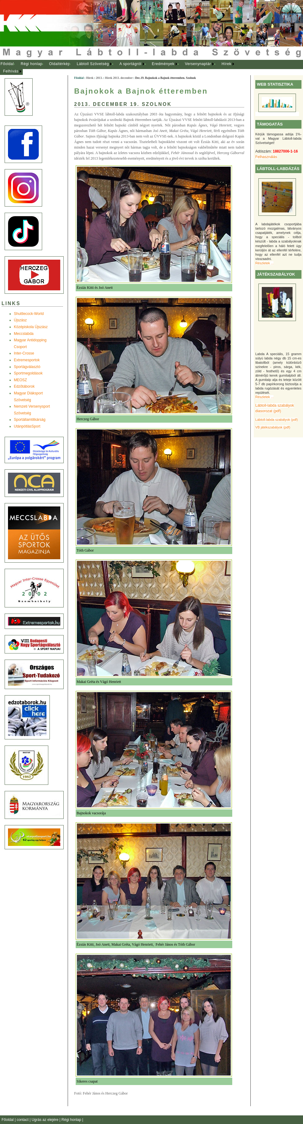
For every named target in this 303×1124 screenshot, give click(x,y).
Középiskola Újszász (31, 327)
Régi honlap (31, 64)
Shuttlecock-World (29, 314)
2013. (99, 77)
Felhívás (10, 71)
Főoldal (7, 64)
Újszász (20, 320)
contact (23, 1120)
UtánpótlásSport (27, 426)
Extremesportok (27, 360)
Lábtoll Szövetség (93, 64)
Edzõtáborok (24, 386)
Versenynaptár (198, 64)
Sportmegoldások (28, 373)
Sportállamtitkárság (30, 419)
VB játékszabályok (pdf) (272, 427)
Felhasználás (266, 157)
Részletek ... (264, 263)
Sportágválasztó (27, 367)
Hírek (226, 64)
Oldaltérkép (59, 64)
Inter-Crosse (24, 353)
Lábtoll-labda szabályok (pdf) (276, 419)
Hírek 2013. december (119, 77)
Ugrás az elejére (46, 1120)
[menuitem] (7, 64)
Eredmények (163, 64)
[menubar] (123, 67)
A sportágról (130, 64)
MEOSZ (20, 380)
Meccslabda (24, 333)
